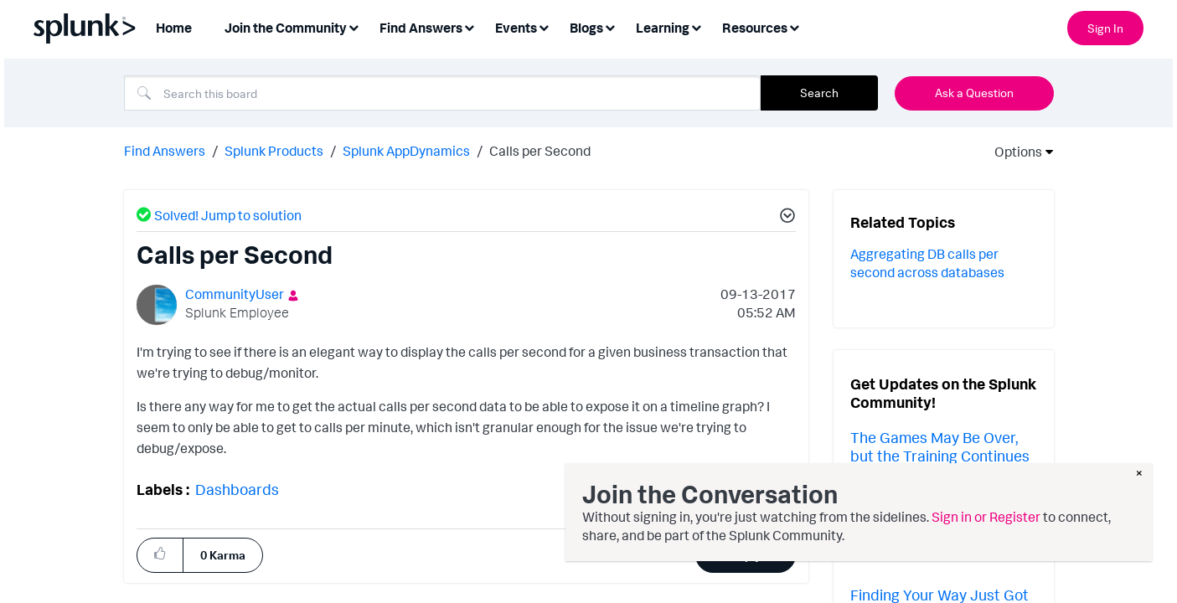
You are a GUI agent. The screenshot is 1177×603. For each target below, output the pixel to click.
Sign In (1105, 28)
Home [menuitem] (174, 27)
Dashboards (237, 489)
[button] (785, 218)
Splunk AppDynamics (406, 150)
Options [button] (1012, 151)
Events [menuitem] (516, 27)
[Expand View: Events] (543, 26)
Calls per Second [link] (540, 150)
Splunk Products (274, 150)
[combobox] (442, 93)
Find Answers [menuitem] (420, 27)
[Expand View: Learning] (696, 26)
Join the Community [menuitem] (286, 27)
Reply (745, 555)
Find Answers (164, 150)
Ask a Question (974, 92)
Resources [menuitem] (754, 27)
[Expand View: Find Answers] (469, 26)
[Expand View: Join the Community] (353, 26)
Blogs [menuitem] (586, 27)
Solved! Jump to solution (228, 215)
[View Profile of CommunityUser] (234, 294)
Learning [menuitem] (662, 27)
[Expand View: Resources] (794, 26)
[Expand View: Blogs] (609, 26)
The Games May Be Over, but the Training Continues (940, 446)
